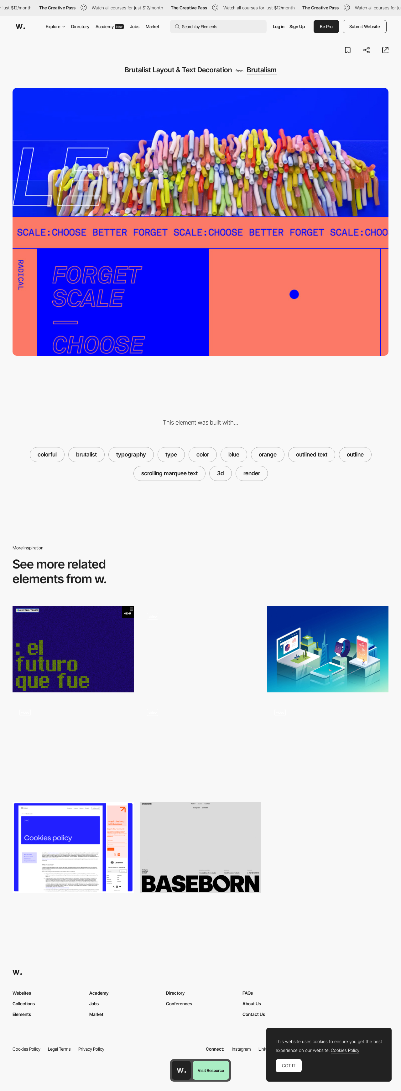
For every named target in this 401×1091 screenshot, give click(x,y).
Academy (110, 26)
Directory (80, 26)
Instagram (241, 1049)
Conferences (179, 1003)
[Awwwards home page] (181, 1070)
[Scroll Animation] (73, 747)
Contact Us (253, 1014)
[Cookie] (73, 847)
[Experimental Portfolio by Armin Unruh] (327, 745)
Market (152, 26)
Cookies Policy (26, 1049)
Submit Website (364, 26)
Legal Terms (59, 1049)
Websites (22, 993)
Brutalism (262, 69)
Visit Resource (211, 1070)
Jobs (134, 26)
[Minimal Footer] (200, 847)
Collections (24, 1003)
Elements (22, 1014)
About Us (251, 1003)
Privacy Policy (91, 1049)
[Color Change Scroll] (200, 649)
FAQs (247, 993)
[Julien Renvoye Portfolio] (327, 649)
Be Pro (326, 26)
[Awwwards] (20, 26)
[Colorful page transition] (200, 747)
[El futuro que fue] (73, 649)
